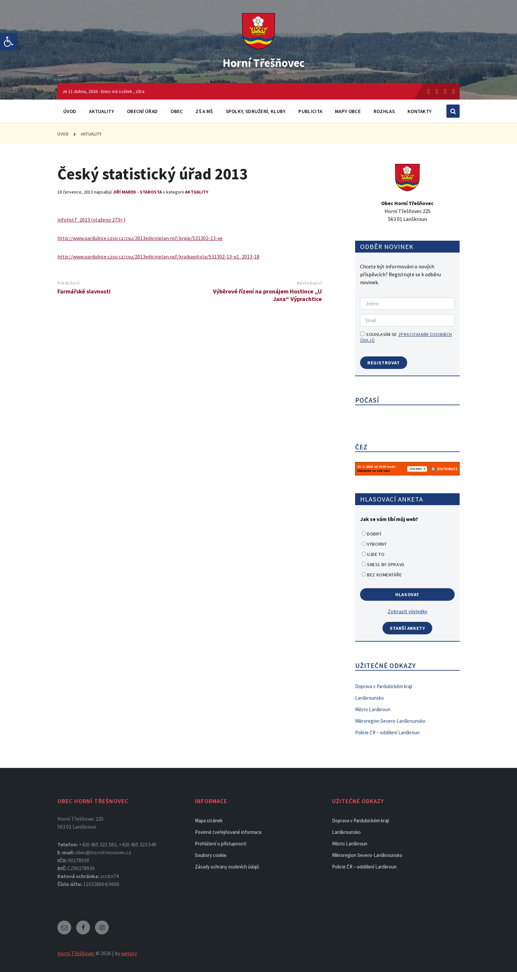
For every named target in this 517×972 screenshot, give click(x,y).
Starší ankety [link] (407, 628)
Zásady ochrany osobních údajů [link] (227, 867)
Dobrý (374, 534)
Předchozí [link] (68, 283)
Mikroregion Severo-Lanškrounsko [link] (390, 721)
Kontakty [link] (420, 111)
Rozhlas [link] (384, 111)
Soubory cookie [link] (211, 855)
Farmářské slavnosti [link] (83, 291)
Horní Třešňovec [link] (263, 61)
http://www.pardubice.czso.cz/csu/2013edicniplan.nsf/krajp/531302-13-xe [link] (140, 238)
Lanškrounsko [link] (369, 698)
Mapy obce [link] (348, 111)
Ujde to (375, 554)
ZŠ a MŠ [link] (204, 111)
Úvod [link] (69, 111)
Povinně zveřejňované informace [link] (228, 832)
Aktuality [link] (101, 111)
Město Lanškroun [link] (372, 709)
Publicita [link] (310, 111)
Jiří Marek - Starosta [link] (137, 192)
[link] (8, 41)
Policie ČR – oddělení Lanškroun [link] (387, 732)
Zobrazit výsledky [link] (407, 611)
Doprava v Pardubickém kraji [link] (383, 686)
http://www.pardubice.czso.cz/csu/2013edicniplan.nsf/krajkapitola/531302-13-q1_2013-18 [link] (158, 256)
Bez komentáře (384, 575)
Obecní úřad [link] (142, 111)
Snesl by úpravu (385, 564)
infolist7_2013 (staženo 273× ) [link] (91, 219)
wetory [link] (129, 953)
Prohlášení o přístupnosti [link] (220, 843)
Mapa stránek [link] (209, 820)
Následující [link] (309, 283)
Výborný (376, 544)
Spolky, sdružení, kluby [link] (256, 111)
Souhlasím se (406, 337)
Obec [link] (176, 111)
